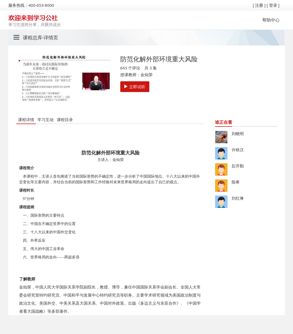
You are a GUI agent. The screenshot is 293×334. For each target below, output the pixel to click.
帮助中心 (271, 20)
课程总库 (32, 37)
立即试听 (134, 86)
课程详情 (26, 119)
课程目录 (65, 119)
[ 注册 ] (259, 5)
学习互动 (45, 119)
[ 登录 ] (273, 5)
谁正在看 (223, 122)
